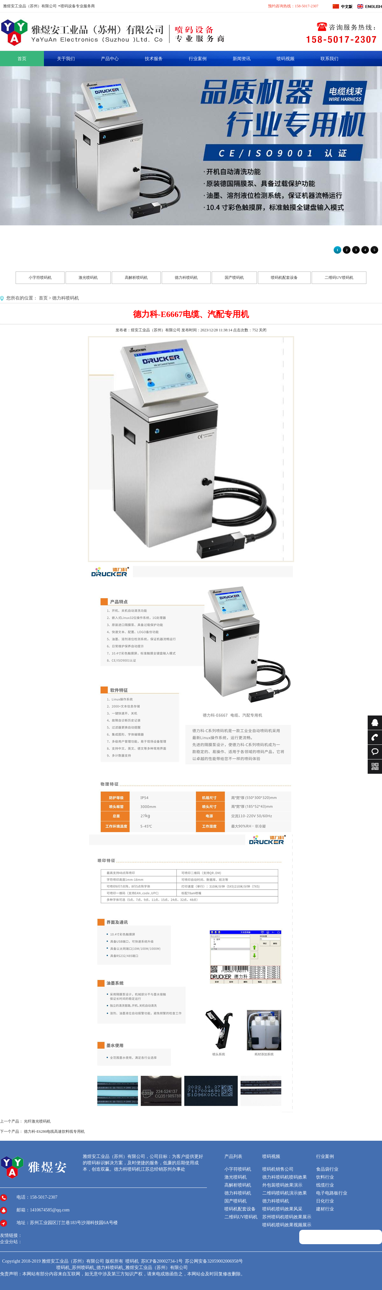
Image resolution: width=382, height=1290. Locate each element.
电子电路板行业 (331, 1193)
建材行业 (325, 1209)
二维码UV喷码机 (339, 277)
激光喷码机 (88, 277)
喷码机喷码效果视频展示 (286, 1225)
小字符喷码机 (40, 277)
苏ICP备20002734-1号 (162, 1261)
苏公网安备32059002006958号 (214, 1261)
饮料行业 (325, 1177)
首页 (43, 298)
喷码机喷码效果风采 (282, 1209)
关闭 (262, 330)
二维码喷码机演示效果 (284, 1193)
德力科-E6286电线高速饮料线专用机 (54, 1131)
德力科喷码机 (186, 277)
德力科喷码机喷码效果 (284, 1177)
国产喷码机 (234, 277)
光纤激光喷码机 (37, 1121)
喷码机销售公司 (278, 1169)
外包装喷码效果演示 (282, 1185)
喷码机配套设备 (284, 277)
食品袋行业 (327, 1169)
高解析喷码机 (136, 277)
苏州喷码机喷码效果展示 (286, 1217)
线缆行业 (325, 1185)
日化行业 (325, 1201)
